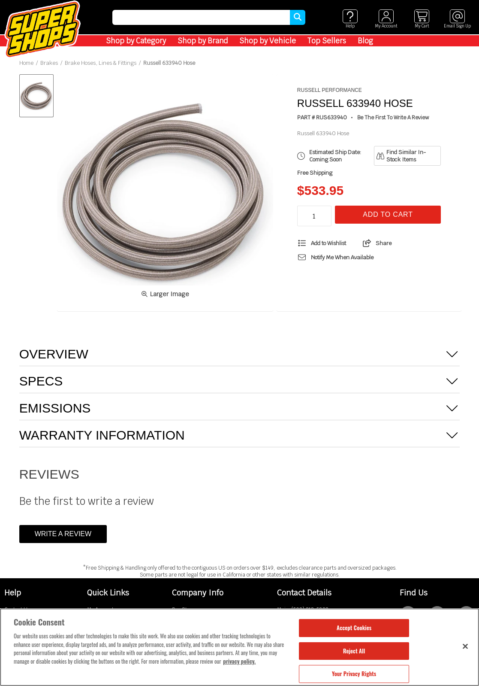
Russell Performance (329, 90)
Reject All (354, 651)
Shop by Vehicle (267, 41)
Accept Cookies (354, 627)
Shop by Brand (203, 41)
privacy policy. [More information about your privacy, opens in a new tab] (239, 661)
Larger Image (165, 294)
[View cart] (422, 19)
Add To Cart (388, 214)
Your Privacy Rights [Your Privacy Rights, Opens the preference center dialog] (354, 673)
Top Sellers (326, 41)
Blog (365, 41)
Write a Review (63, 533)
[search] (201, 17)
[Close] (465, 646)
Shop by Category (136, 41)
